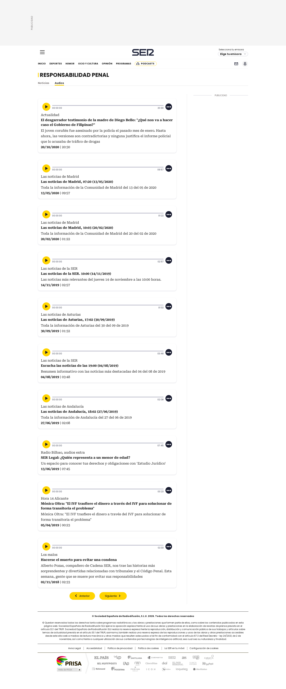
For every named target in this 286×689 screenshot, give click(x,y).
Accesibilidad (94, 648)
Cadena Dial (163, 663)
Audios (59, 83)
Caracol (208, 657)
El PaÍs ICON (149, 668)
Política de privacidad (120, 648)
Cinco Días (150, 663)
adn (195, 657)
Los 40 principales (116, 657)
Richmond (98, 668)
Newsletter (236, 64)
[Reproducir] (46, 107)
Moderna (117, 668)
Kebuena (207, 663)
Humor (69, 63)
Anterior (84, 596)
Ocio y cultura (88, 63)
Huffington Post (105, 663)
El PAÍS (100, 657)
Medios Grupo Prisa (69, 669)
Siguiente (111, 596)
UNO (124, 663)
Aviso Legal (74, 648)
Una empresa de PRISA (69, 661)
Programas (123, 63)
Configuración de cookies (204, 648)
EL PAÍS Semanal (176, 663)
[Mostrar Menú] (42, 52)
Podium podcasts (134, 668)
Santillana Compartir (153, 657)
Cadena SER (143, 52)
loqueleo (181, 668)
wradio (135, 663)
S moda (165, 668)
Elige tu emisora (230, 54)
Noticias (43, 83)
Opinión (107, 63)
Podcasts (147, 63)
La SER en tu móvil (174, 648)
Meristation (199, 668)
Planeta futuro (192, 663)
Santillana (133, 657)
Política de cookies (148, 648)
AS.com (183, 657)
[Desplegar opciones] (168, 106)
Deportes (55, 63)
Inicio (42, 63)
